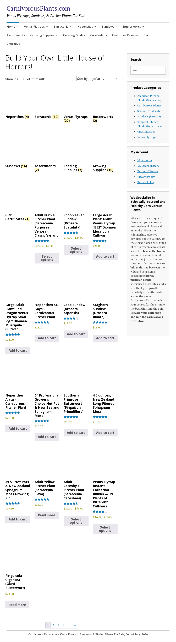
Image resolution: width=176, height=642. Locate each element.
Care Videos (98, 35)
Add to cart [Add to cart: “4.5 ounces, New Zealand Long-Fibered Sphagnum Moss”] (105, 432)
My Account (144, 160)
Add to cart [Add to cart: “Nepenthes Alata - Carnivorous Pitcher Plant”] (18, 428)
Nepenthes (85, 26)
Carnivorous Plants (149, 105)
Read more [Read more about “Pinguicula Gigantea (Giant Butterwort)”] (17, 605)
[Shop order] (97, 78)
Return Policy (145, 182)
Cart (147, 35)
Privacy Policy (146, 177)
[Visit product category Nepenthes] (17, 103)
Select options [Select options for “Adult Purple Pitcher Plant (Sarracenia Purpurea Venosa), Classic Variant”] (47, 258)
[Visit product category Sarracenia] (47, 103)
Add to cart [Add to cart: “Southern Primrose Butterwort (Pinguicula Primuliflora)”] (76, 432)
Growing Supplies (42, 35)
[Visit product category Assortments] (47, 154)
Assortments (16, 35)
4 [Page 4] (63, 625)
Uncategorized (146, 131)
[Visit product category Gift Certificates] (17, 203)
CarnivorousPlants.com (38, 8)
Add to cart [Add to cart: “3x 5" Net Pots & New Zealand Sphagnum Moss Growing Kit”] (18, 519)
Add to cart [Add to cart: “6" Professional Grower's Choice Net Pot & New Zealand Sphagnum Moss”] (47, 437)
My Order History (148, 166)
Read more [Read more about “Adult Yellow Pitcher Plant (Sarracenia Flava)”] (46, 515)
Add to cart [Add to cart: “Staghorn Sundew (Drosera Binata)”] (105, 338)
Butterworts (132, 26)
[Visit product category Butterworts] (105, 105)
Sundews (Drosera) (149, 116)
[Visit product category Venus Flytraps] (76, 105)
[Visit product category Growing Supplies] (105, 154)
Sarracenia (61, 26)
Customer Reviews (125, 35)
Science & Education (150, 111)
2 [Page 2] (53, 625)
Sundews (108, 26)
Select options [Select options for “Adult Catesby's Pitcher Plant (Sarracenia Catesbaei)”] (76, 521)
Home (11, 26)
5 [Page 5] (68, 625)
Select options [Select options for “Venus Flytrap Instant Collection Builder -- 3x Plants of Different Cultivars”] (105, 529)
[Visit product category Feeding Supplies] (76, 154)
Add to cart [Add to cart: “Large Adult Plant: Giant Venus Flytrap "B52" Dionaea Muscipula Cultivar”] (105, 256)
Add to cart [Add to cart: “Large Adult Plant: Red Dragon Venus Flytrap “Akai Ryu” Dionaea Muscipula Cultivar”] (18, 350)
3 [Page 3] (58, 625)
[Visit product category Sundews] (17, 152)
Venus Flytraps (34, 26)
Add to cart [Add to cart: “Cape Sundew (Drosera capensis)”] (76, 334)
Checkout (13, 44)
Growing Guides (74, 35)
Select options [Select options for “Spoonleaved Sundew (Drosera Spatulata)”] (76, 250)
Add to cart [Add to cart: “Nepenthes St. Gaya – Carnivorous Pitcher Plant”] (47, 338)
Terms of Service (147, 171)
